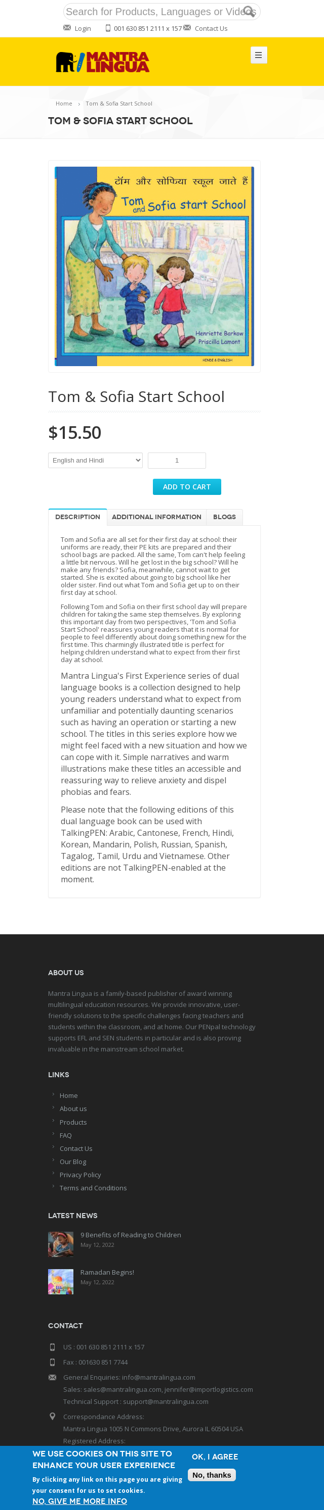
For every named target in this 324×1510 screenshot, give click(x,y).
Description (77, 517)
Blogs (224, 517)
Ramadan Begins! (107, 1272)
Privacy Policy (80, 1174)
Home (64, 103)
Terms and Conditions (93, 1187)
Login (83, 28)
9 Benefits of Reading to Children (130, 1234)
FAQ (66, 1135)
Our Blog (73, 1161)
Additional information (156, 517)
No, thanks (211, 1475)
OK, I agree (215, 1457)
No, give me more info (79, 1501)
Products (73, 1122)
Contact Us (211, 28)
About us (73, 1108)
